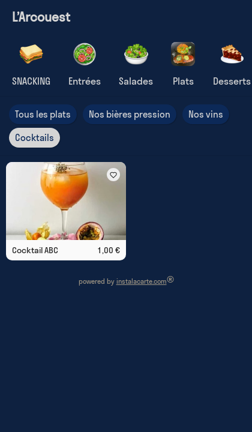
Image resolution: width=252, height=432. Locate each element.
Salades (136, 81)
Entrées (84, 81)
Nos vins (205, 114)
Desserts (232, 81)
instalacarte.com (141, 281)
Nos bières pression (129, 114)
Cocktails (34, 137)
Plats (183, 81)
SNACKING (31, 81)
